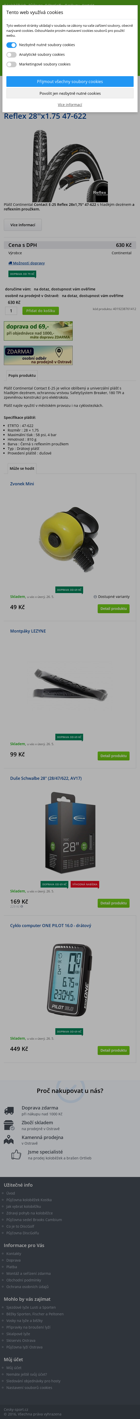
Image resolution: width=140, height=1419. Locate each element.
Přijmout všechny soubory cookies (70, 81)
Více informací (70, 104)
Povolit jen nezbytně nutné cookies (70, 93)
